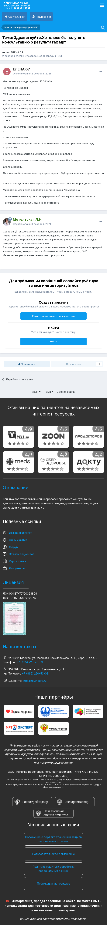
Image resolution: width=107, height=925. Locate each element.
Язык (36, 391)
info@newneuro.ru (35, 680)
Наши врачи (43, 16)
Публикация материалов (53, 883)
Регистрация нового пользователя (53, 316)
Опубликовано (32, 73)
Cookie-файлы (66, 391)
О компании (15, 487)
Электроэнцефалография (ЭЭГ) (44, 55)
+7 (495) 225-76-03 (29, 662)
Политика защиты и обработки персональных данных (53, 869)
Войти (53, 341)
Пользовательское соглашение (53, 854)
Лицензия (13, 582)
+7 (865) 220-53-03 (35, 673)
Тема (48, 391)
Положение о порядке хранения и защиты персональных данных (53, 839)
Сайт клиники (16, 16)
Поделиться (27, 364)
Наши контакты (19, 646)
